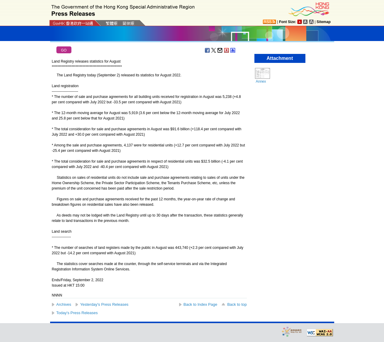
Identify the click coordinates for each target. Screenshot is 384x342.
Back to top (237, 304)
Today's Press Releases (77, 313)
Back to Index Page (201, 304)
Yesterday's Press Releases (104, 304)
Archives (63, 304)
